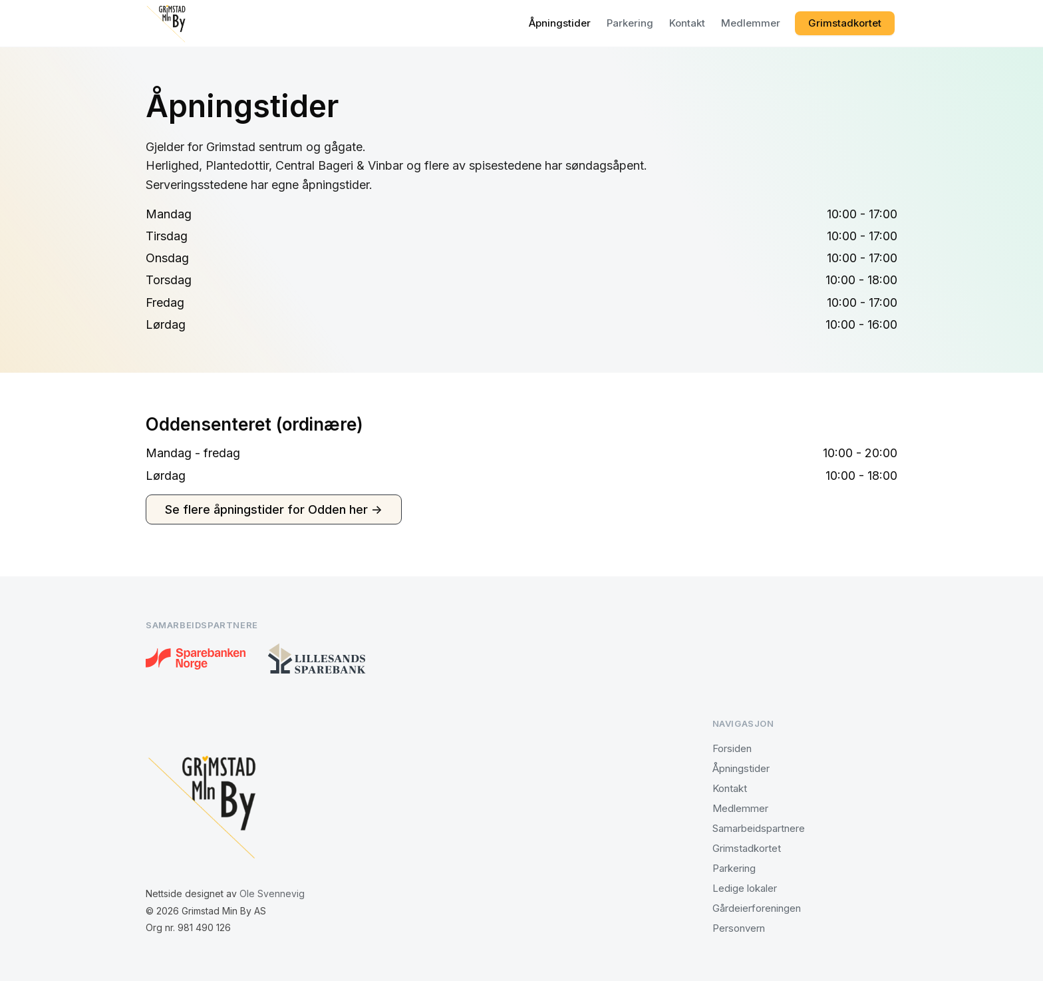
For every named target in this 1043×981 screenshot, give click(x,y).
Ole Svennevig (272, 893)
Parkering (630, 23)
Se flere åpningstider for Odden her (273, 509)
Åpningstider (560, 23)
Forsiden (732, 748)
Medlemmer (750, 23)
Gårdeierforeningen (756, 908)
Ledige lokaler (744, 888)
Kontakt (687, 23)
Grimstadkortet (844, 23)
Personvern (738, 928)
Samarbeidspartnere (758, 828)
